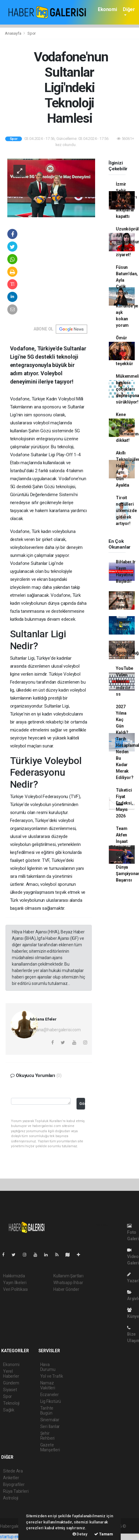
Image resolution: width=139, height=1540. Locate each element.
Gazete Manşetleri (50, 1447)
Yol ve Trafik (51, 1376)
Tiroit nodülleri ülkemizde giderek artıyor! (126, 510)
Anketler (11, 1477)
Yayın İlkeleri (14, 1282)
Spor (31, 33)
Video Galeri (133, 1256)
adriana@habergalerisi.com (55, 1029)
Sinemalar (49, 1419)
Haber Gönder (66, 1289)
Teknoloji (11, 1403)
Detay (80, 1534)
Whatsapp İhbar (68, 1282)
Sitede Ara (13, 1471)
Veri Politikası (15, 1289)
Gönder (82, 1103)
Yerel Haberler (11, 1374)
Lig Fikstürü (50, 1401)
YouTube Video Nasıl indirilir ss (124, 681)
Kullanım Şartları (68, 1275)
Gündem (11, 1382)
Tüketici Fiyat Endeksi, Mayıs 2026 (124, 803)
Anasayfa (13, 33)
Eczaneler (49, 1394)
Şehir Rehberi (47, 1436)
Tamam (103, 1534)
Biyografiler (14, 1484)
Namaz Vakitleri (47, 1385)
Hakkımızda (14, 1275)
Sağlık (8, 1409)
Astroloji (10, 1498)
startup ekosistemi (17, 1536)
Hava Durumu (47, 1367)
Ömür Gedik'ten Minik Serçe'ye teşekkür (125, 350)
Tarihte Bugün (47, 1410)
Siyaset (10, 1389)
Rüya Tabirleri (15, 1491)
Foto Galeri (133, 1232)
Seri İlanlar (50, 1426)
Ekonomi (107, 9)
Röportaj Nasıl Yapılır (124, 600)
